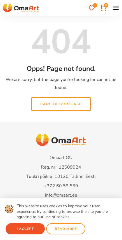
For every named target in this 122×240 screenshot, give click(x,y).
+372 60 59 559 (61, 186)
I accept (25, 229)
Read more (66, 229)
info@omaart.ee (61, 195)
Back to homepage (61, 104)
